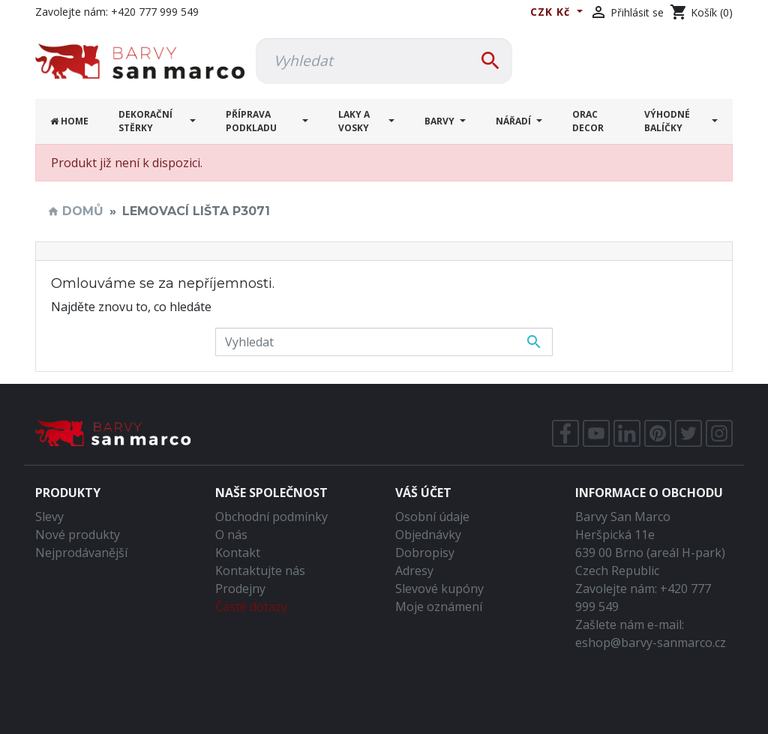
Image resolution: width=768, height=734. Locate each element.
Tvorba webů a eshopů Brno (384, 713)
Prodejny (240, 588)
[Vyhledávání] (384, 61)
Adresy (414, 570)
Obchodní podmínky (271, 516)
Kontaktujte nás (260, 570)
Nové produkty (77, 534)
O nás (231, 534)
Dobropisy (424, 552)
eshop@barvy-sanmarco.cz (650, 642)
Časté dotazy (251, 606)
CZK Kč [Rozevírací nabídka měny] (552, 11)
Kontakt (237, 552)
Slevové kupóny (439, 588)
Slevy (49, 516)
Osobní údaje (432, 516)
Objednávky (428, 534)
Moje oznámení (438, 606)
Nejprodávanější (81, 552)
